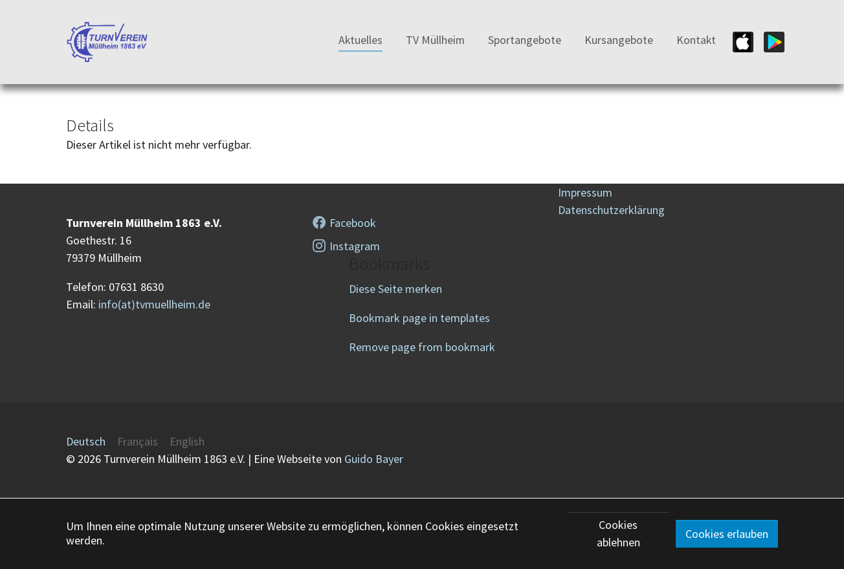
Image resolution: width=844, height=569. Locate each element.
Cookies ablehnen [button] (618, 533)
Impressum (585, 192)
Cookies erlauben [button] (726, 533)
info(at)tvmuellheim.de (154, 304)
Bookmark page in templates (419, 317)
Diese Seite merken (395, 288)
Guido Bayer (373, 458)
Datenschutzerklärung (611, 209)
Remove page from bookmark (422, 346)
